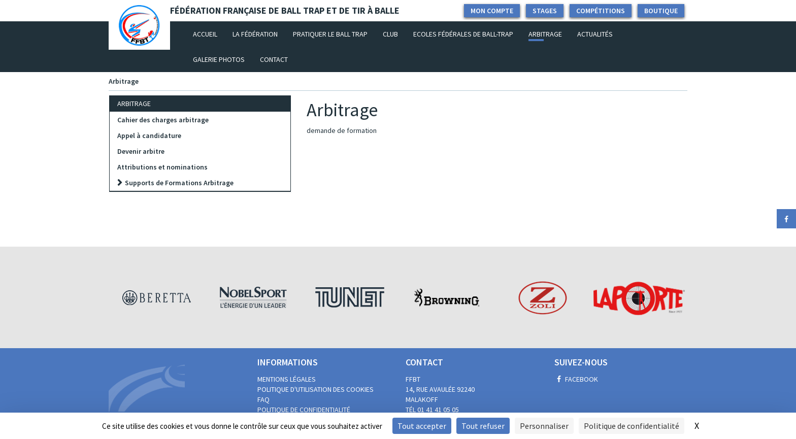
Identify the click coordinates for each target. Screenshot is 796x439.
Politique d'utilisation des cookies (315, 389)
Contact (274, 59)
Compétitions (600, 10)
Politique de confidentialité (303, 409)
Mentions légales (286, 379)
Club (390, 34)
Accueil (209, 33)
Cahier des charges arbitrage (163, 119)
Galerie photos (219, 59)
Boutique (661, 10)
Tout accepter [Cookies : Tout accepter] (421, 426)
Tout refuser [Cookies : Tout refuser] (483, 426)
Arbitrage (545, 34)
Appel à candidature (149, 135)
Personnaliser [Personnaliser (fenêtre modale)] (544, 426)
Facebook (576, 379)
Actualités (595, 34)
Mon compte (492, 10)
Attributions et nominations (162, 167)
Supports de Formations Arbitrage (179, 182)
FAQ (263, 399)
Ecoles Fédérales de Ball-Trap (463, 34)
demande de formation (342, 130)
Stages (545, 10)
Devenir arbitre (140, 151)
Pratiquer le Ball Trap (330, 34)
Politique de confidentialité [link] (631, 426)
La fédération (255, 34)
